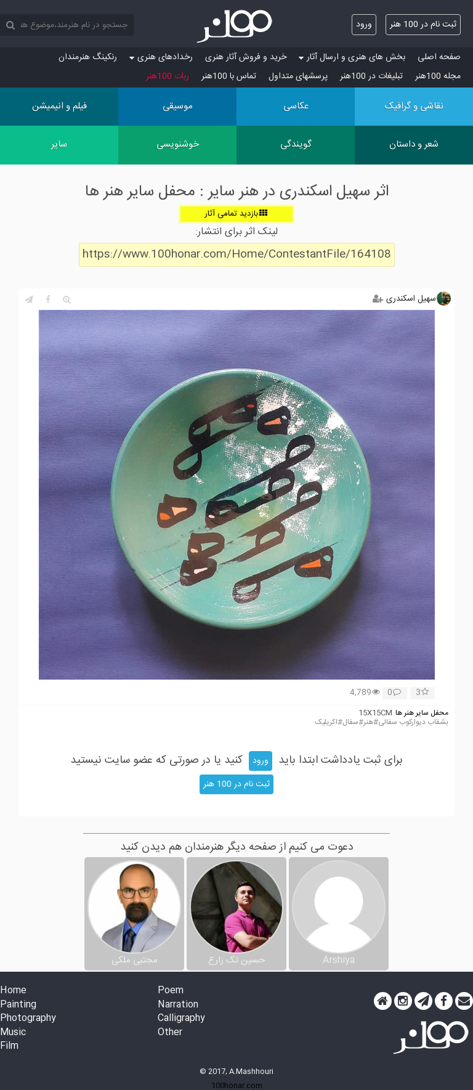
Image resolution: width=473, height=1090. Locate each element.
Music (13, 1033)
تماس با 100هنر (228, 76)
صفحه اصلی (439, 57)
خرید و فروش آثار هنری (245, 57)
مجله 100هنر (438, 76)
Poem (171, 991)
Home (13, 991)
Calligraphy (181, 1019)
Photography (28, 1019)
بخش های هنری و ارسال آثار (352, 57)
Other (170, 1033)
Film (9, 1046)
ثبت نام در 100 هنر (423, 24)
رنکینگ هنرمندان (88, 57)
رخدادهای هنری (161, 57)
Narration (178, 1005)
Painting (18, 1005)
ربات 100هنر (167, 76)
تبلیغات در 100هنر (371, 76)
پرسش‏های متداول (298, 76)
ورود (364, 24)
